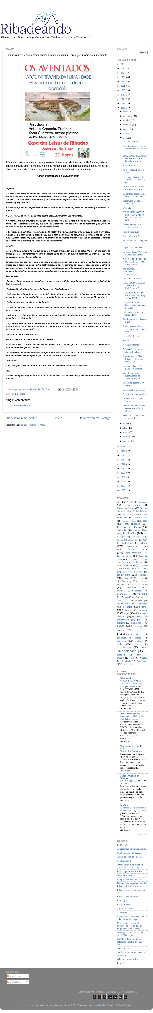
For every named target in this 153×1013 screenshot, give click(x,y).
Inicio (58, 418)
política (142, 630)
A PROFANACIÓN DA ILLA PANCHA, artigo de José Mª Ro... (134, 295)
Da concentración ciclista (134, 390)
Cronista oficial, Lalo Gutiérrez (132, 400)
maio (125, 423)
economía (122, 593)
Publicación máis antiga (95, 418)
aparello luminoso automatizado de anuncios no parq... (132, 376)
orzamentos (137, 616)
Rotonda (126, 340)
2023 (123, 77)
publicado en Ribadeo (129, 637)
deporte (138, 590)
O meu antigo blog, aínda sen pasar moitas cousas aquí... (130, 866)
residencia (121, 641)
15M (119, 502)
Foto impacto (129, 165)
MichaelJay (101, 1005)
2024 (123, 73)
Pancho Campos (124, 556)
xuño (125, 138)
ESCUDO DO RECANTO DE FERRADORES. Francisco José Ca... (135, 158)
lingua (126, 613)
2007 (123, 481)
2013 (123, 455)
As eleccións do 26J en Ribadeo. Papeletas (133, 188)
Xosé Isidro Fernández (132, 572)
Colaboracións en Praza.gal (129, 853)
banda (140, 578)
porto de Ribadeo (135, 634)
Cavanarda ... (123, 912)
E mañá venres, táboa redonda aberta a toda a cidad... (134, 329)
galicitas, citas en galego (128, 959)
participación (123, 619)
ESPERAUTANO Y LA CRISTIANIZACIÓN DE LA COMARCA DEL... (134, 216)
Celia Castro (132, 505)
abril (125, 428)
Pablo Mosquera (133, 552)
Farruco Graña (141, 517)
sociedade (129, 651)
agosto (126, 129)
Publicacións (14, 976)
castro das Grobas (139, 584)
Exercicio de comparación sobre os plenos (134, 416)
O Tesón (142, 549)
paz (138, 619)
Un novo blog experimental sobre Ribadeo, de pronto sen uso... (132, 884)
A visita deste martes (132, 344)
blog (128, 581)
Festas (145, 521)
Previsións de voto (131, 336)
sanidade (144, 647)
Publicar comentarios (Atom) (32, 425)
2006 (123, 486)
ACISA (130, 502)
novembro (128, 116)
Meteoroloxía (133, 546)
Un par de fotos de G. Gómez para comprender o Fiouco (135, 305)
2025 (123, 68)
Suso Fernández (124, 565)
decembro (128, 111)
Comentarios (14, 982)
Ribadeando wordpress (127, 896)
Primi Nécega (133, 559)
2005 (123, 490)
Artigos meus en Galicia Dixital (131, 849)
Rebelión (121, 963)
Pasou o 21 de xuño (131, 236)
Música (121, 549)
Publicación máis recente (21, 418)
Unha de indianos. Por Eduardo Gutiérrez (133, 367)
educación (142, 593)
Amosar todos (143, 834)
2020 (123, 90)
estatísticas (123, 603)
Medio (144, 542)
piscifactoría (136, 623)
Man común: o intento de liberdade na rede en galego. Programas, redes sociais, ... (129, 926)
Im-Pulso (124, 805)
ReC (146, 559)
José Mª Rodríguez (132, 541)
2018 (123, 99)
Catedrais (143, 502)
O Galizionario (124, 948)
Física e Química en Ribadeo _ (129, 777)
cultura (121, 590)
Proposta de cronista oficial (135, 394)
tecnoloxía (121, 654)
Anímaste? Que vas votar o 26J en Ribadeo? (135, 350)
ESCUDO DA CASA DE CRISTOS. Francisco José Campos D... (134, 286)
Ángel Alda (142, 661)
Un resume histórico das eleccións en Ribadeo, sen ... (134, 180)
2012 (123, 459)
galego (128, 610)
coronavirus (131, 587)
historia (143, 609)
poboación (138, 626)
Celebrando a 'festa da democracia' (133, 202)
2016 (123, 108)
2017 (123, 103)
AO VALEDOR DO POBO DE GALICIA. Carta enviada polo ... (135, 262)
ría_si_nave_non (124, 647)
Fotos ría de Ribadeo (129, 527)
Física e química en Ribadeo (130, 871)
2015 (123, 446)
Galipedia (121, 530)
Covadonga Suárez (125, 508)
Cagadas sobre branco (132, 247)
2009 (123, 473)
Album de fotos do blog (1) (129, 857)
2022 (123, 81)
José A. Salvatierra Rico (127, 540)
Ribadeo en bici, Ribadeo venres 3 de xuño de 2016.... (134, 408)
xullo (125, 133)
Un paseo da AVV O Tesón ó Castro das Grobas (135, 253)
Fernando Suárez (129, 521)
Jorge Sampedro (137, 537)
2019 (123, 94)
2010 (123, 468)
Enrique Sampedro (129, 514)
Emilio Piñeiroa (140, 511)
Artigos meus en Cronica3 (129, 879)
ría (137, 644)
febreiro (127, 436)
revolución (139, 641)
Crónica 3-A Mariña (126, 908)
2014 (123, 451)
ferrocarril (143, 603)
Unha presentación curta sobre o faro (134, 313)
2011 (123, 464)
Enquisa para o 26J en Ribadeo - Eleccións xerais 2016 (133, 359)
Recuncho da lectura (132, 562)
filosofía (127, 606)
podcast (120, 630)
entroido (138, 600)
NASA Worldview (128, 781)
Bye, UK (127, 208)
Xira (141, 565)
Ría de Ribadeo (124, 904)
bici (119, 581)
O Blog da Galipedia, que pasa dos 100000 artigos (131, 933)
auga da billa (127, 578)
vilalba (144, 657)
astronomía (143, 575)
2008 (123, 477)
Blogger (127, 1005)
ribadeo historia (124, 861)
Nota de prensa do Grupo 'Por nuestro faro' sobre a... (134, 149)
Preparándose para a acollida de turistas (132, 226)
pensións (121, 623)
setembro (127, 124)
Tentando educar (124, 875)
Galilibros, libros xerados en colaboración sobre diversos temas (130, 942)
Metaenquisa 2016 (131, 232)
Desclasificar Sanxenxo (130, 751)
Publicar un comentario (20, 405)
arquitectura (123, 574)
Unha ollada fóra (130, 141)
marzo (126, 432)
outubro (127, 120)
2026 (123, 64)
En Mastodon (123, 845)
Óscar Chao (127, 664)
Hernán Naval (141, 530)
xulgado (127, 661)
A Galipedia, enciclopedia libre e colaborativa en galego (132, 917)
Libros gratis (122, 900)
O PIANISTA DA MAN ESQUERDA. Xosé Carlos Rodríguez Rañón (131, 684)
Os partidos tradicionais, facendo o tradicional (134, 195)
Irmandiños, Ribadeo (132, 278)
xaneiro (127, 441)
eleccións (129, 597)
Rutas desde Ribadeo (130, 713)
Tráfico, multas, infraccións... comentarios (130, 271)
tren (132, 658)
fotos (145, 606)
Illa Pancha (20, 394)
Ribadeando (126, 678)
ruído (119, 644)
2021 (123, 86)
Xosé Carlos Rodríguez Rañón (132, 568)
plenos (120, 625)
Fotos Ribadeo (131, 523)
